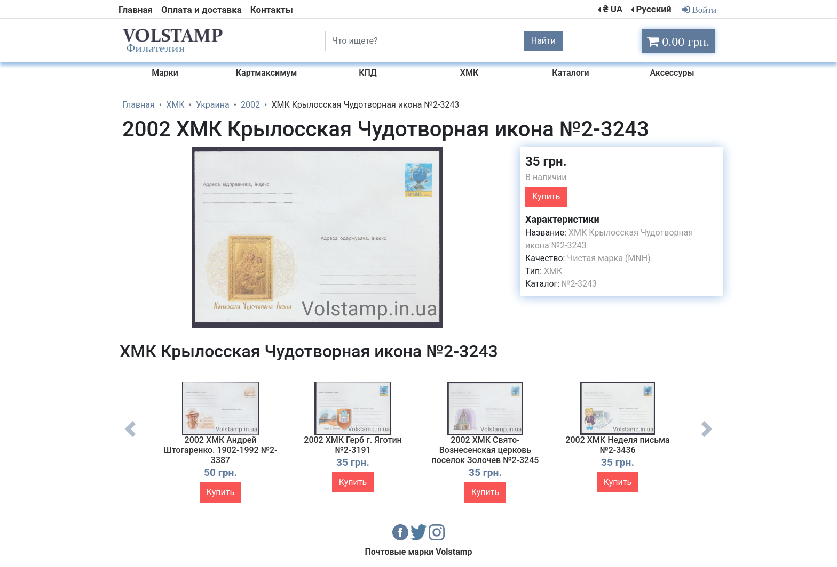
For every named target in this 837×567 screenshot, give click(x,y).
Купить (546, 196)
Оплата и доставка (201, 9)
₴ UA (612, 9)
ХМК (553, 271)
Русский (653, 9)
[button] (502, 156)
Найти (543, 41)
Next (707, 437)
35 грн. (546, 161)
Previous (130, 437)
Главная (136, 9)
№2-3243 (579, 284)
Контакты (271, 9)
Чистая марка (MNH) (608, 258)
